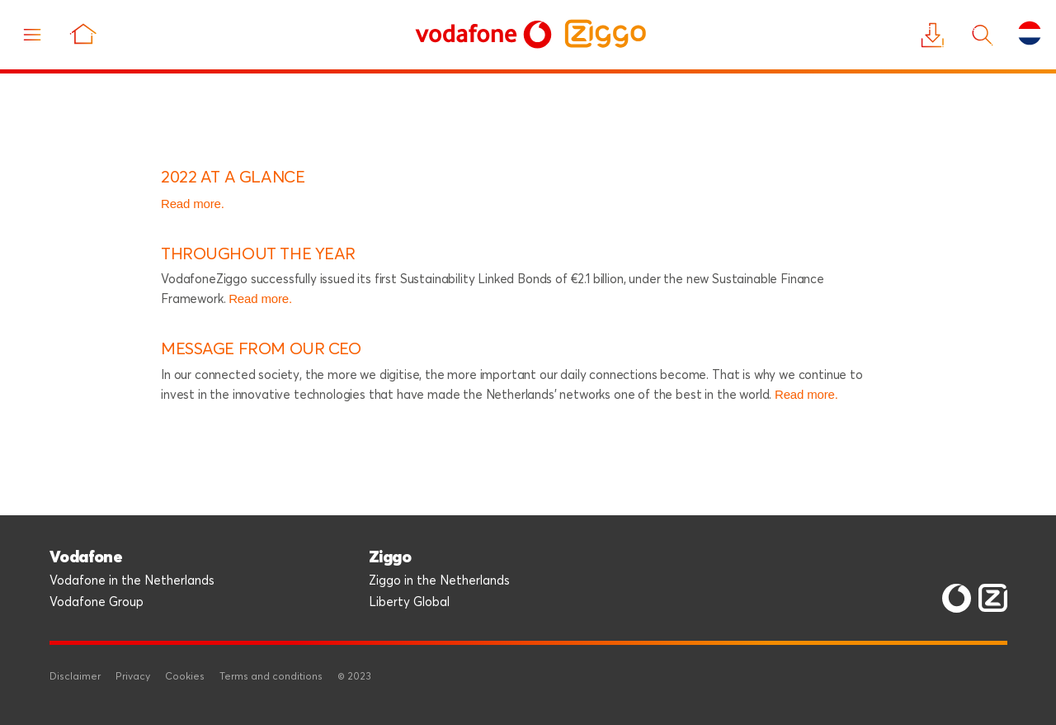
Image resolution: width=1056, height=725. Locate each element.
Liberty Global (409, 602)
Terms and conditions (271, 677)
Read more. (192, 204)
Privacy (133, 677)
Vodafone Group (97, 602)
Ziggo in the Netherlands (439, 581)
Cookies (185, 677)
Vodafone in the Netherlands (132, 581)
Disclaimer (75, 677)
